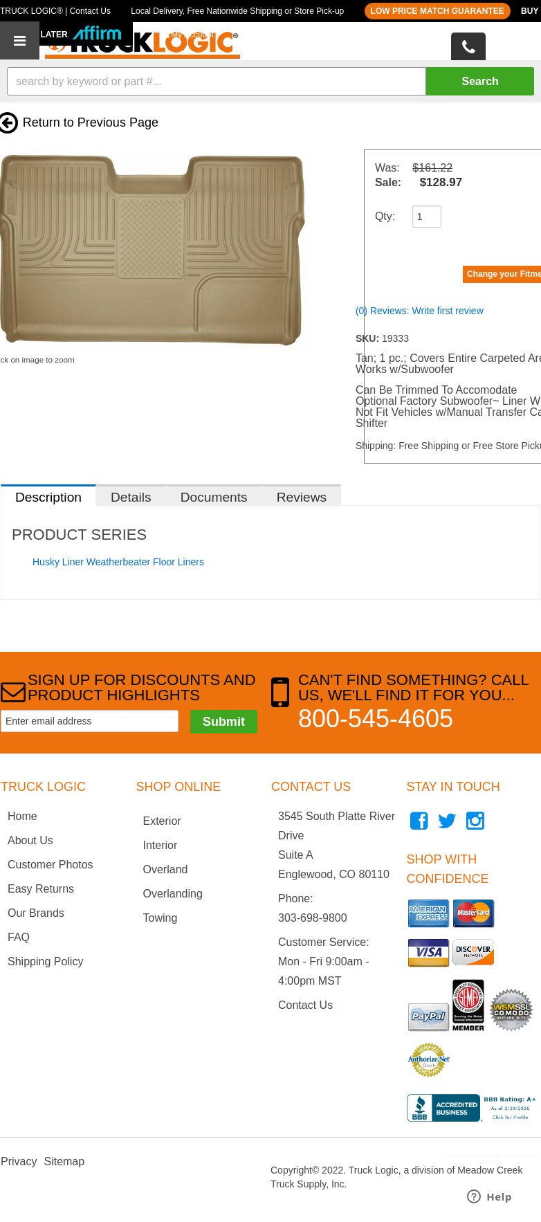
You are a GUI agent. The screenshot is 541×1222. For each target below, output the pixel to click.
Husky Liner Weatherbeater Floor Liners (118, 561)
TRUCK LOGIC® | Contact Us (55, 11)
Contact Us (305, 1005)
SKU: (369, 338)
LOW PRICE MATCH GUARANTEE (437, 11)
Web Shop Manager (520, 1161)
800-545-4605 (375, 718)
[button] (270, 81)
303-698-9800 (312, 918)
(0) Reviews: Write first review (420, 310)
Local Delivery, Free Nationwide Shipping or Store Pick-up (237, 11)
